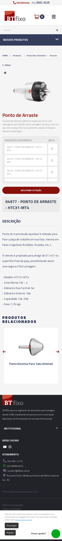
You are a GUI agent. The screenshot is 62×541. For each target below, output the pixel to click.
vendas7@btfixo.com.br (16, 470)
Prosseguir (12, 525)
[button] (31, 190)
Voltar (6, 65)
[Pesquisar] (56, 30)
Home (5, 55)
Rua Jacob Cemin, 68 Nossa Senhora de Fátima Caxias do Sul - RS (30, 477)
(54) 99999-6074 (12, 465)
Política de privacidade (12, 505)
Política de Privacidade (23, 519)
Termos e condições (11, 508)
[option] (4, 72)
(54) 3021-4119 (12, 461)
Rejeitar (10, 532)
